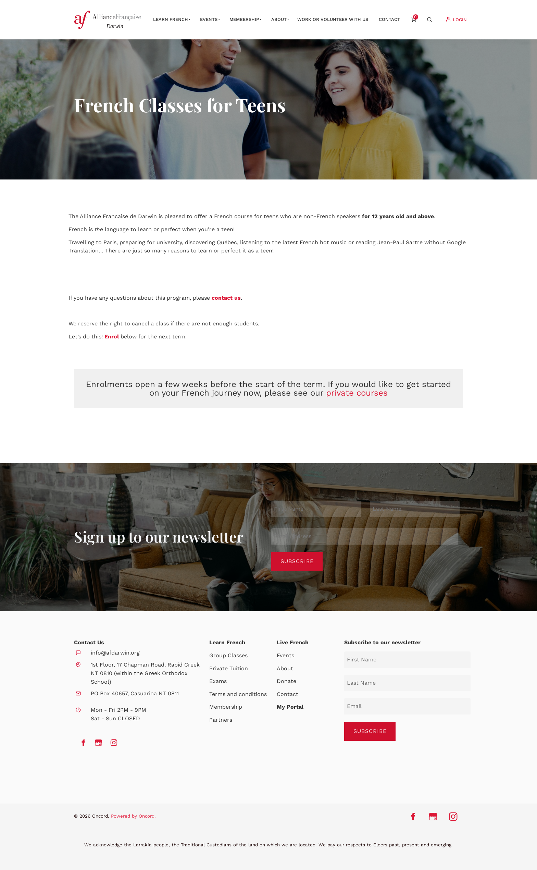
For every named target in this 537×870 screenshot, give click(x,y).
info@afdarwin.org (115, 652)
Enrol (112, 336)
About (279, 19)
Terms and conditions (238, 694)
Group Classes (228, 655)
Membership (244, 19)
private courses (357, 393)
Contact (389, 19)
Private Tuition (228, 668)
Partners (220, 720)
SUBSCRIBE (370, 731)
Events (208, 19)
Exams (218, 681)
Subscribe (297, 561)
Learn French (170, 19)
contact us (226, 298)
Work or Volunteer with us (332, 19)
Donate (286, 681)
